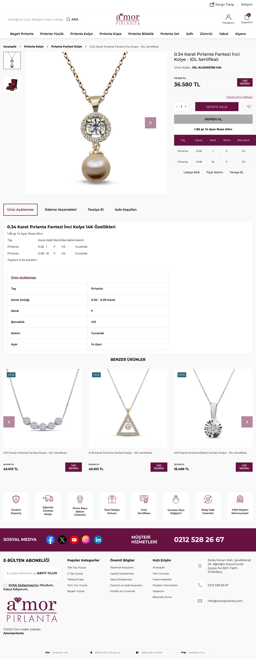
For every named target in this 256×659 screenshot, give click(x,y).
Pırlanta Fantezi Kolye (66, 46)
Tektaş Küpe (75, 579)
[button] (150, 122)
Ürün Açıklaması (20, 210)
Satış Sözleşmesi (121, 579)
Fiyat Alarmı (215, 172)
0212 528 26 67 (199, 539)
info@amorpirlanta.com (225, 601)
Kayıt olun (47, 573)
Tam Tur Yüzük (77, 585)
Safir (189, 34)
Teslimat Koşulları (122, 567)
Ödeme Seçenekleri (61, 210)
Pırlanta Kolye (81, 34)
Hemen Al (213, 119)
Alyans (240, 34)
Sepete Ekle (216, 107)
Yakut (223, 34)
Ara (72, 19)
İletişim (247, 4)
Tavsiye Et (236, 172)
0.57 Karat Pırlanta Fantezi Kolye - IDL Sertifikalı (35, 452)
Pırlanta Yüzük (52, 34)
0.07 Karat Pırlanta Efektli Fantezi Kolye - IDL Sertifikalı (210, 452)
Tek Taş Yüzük (76, 567)
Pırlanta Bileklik (141, 34)
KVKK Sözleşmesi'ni (23, 585)
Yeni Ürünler (161, 573)
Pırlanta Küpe (110, 34)
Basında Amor (162, 597)
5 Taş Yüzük (75, 573)
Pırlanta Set (169, 34)
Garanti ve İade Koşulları (126, 585)
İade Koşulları (126, 210)
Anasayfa (9, 46)
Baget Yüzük (76, 591)
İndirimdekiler (162, 579)
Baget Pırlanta (22, 34)
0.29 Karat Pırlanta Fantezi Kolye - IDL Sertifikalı (120, 452)
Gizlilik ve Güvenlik (122, 591)
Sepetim (158, 591)
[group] (96, 123)
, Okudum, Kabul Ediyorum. (28, 587)
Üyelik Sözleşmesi (122, 573)
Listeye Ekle (192, 172)
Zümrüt (206, 34)
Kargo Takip (222, 4)
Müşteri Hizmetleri (165, 585)
